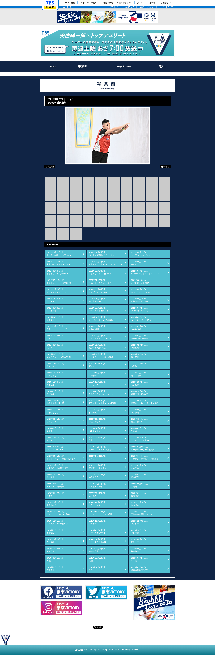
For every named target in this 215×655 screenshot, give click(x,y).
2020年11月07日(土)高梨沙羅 (55, 383)
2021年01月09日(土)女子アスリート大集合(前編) (101, 355)
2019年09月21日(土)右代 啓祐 (55, 540)
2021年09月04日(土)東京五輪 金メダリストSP (58, 263)
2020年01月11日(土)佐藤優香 (140, 494)
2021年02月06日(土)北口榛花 (55, 346)
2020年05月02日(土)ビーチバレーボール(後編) (100, 448)
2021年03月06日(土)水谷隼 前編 (140, 327)
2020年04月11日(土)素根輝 (97, 457)
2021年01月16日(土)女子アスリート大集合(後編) (59, 355)
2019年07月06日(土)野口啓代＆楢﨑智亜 (140, 568)
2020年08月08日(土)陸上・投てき (97, 420)
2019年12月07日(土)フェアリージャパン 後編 (58, 513)
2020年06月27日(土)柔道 (97, 439)
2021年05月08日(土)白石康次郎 (55, 309)
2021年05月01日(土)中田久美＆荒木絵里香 (98, 309)
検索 (69, 7)
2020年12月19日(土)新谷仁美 (55, 365)
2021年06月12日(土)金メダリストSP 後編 (98, 290)
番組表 (50, 7)
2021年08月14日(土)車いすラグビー (140, 263)
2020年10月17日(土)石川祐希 (55, 392)
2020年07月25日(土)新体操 (55, 429)
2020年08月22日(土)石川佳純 (140, 411)
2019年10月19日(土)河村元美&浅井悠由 (97, 531)
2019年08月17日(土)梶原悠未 (140, 550)
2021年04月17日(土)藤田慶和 (55, 318)
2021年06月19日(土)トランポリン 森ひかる (57, 290)
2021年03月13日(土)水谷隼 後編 (97, 327)
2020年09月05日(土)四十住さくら (55, 411)
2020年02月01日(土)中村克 (140, 485)
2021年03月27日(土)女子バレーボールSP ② (141, 318)
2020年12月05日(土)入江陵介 (140, 365)
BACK (50, 166)
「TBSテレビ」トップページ (50, 3)
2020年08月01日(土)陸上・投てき (140, 420)
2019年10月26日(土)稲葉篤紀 (55, 531)
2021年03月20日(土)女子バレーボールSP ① (57, 327)
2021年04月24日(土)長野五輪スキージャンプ (141, 309)
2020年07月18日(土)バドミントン (97, 429)
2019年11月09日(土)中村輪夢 (97, 522)
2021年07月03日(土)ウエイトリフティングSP (100, 281)
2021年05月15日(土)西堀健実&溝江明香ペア (141, 300)
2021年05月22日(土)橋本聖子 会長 (97, 300)
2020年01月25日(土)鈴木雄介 (55, 494)
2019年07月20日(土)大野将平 (55, 568)
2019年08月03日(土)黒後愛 (97, 559)
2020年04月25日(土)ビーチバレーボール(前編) (142, 448)
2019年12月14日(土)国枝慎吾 (140, 503)
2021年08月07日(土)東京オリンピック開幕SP (57, 272)
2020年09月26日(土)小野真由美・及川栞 (55, 402)
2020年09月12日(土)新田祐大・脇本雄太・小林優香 (144, 402)
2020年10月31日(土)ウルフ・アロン (97, 383)
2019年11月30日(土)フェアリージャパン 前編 (100, 513)
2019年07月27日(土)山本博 (140, 559)
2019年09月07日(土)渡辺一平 (140, 540)
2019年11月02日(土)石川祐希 (140, 522)
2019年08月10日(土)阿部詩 (55, 559)
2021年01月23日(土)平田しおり (140, 346)
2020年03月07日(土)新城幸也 (55, 476)
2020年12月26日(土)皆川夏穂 (140, 355)
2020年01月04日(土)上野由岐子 (55, 503)
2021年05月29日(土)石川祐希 (55, 300)
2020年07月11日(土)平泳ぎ (140, 429)
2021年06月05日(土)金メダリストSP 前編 (140, 290)
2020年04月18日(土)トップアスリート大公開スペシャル (62, 457)
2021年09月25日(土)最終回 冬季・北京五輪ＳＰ (59, 253)
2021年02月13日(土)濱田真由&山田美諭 (140, 337)
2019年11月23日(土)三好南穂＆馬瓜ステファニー (143, 513)
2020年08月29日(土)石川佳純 (97, 411)
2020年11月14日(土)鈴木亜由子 (140, 374)
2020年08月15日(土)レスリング (55, 420)
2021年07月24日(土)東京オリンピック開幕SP (100, 272)
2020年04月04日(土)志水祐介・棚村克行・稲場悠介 (144, 457)
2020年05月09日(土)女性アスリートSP (55, 448)
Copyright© (79, 650)
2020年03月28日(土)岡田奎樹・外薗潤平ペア (57, 466)
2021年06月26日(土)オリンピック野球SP (140, 281)
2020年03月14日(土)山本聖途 (140, 466)
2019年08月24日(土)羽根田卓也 (97, 550)
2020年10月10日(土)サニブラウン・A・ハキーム (101, 392)
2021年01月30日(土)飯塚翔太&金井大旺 (97, 346)
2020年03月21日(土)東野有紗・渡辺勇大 (97, 466)
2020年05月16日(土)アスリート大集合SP (140, 439)
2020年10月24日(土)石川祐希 (140, 383)
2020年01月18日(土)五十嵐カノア (97, 494)
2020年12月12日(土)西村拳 (97, 365)
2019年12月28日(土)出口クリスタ (97, 503)
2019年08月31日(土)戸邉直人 (55, 550)
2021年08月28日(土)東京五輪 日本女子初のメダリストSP (105, 263)
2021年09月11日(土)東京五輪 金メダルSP (141, 253)
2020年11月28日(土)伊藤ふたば (55, 374)
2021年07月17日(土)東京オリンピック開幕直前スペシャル (147, 272)
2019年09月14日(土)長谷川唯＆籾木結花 (97, 540)
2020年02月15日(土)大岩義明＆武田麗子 (55, 485)
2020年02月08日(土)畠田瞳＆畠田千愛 (97, 485)
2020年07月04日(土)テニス (55, 439)
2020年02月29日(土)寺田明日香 (97, 476)
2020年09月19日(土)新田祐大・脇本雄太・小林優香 (102, 402)
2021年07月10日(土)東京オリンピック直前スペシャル (61, 281)
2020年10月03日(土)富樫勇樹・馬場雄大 (140, 392)
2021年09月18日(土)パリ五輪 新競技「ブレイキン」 (102, 253)
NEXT (160, 166)
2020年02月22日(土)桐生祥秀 (140, 476)
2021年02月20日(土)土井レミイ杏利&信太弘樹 (100, 337)
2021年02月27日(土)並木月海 (55, 337)
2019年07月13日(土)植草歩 (97, 568)
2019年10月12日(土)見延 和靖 (140, 531)
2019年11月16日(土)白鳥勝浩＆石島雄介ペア (57, 522)
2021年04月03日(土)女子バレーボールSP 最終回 (101, 318)
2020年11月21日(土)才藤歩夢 (97, 374)
